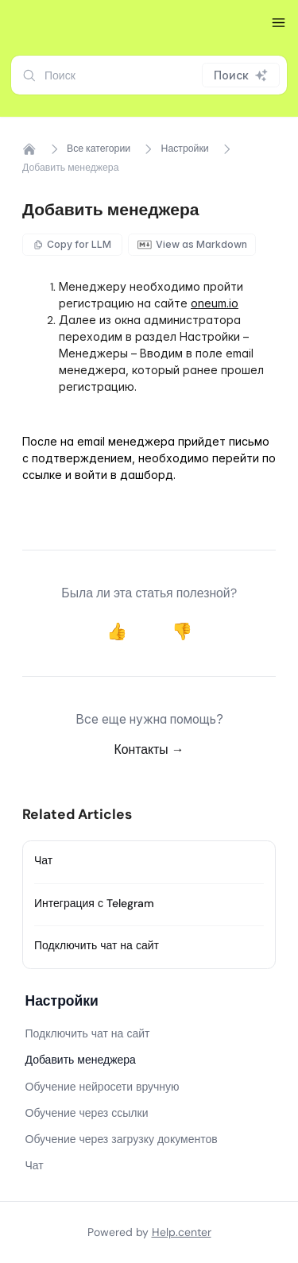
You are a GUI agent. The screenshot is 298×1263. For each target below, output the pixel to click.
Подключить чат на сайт (96, 945)
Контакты (149, 749)
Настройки (185, 148)
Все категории (98, 148)
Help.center (181, 1232)
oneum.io (214, 303)
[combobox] (149, 75)
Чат (43, 860)
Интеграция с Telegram (94, 903)
